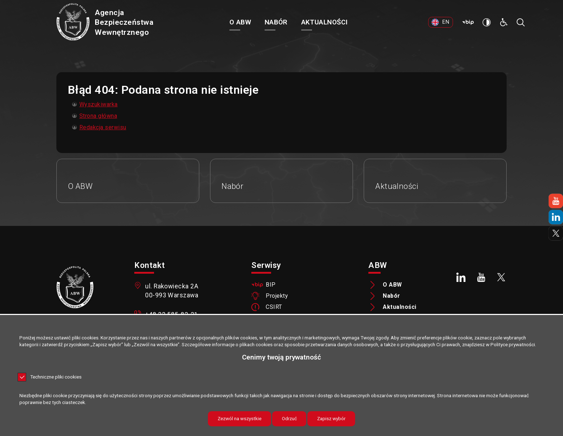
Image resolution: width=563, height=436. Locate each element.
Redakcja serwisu (102, 127)
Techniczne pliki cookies (56, 377)
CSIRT (274, 308)
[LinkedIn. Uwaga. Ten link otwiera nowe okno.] (461, 278)
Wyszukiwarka (98, 104)
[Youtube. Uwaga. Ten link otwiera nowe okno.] (481, 278)
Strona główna (98, 115)
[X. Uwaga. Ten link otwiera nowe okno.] (501, 278)
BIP (270, 286)
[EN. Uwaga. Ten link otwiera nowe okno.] (446, 27)
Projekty (277, 297)
